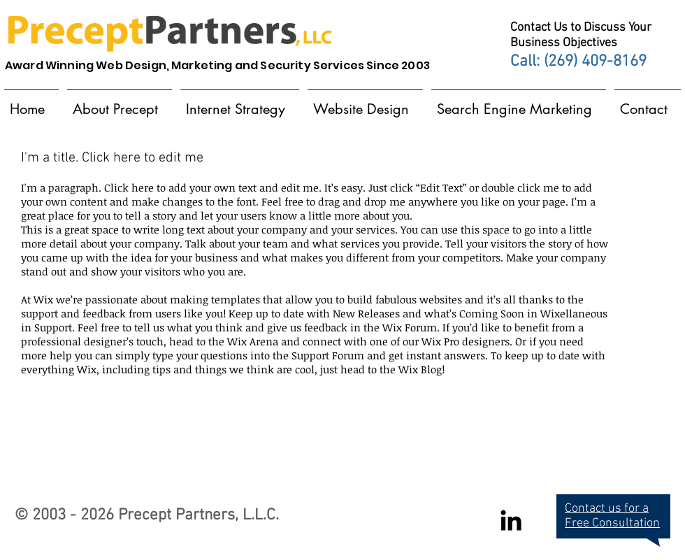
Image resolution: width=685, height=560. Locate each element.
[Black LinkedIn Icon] (511, 520)
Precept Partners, (178, 515)
